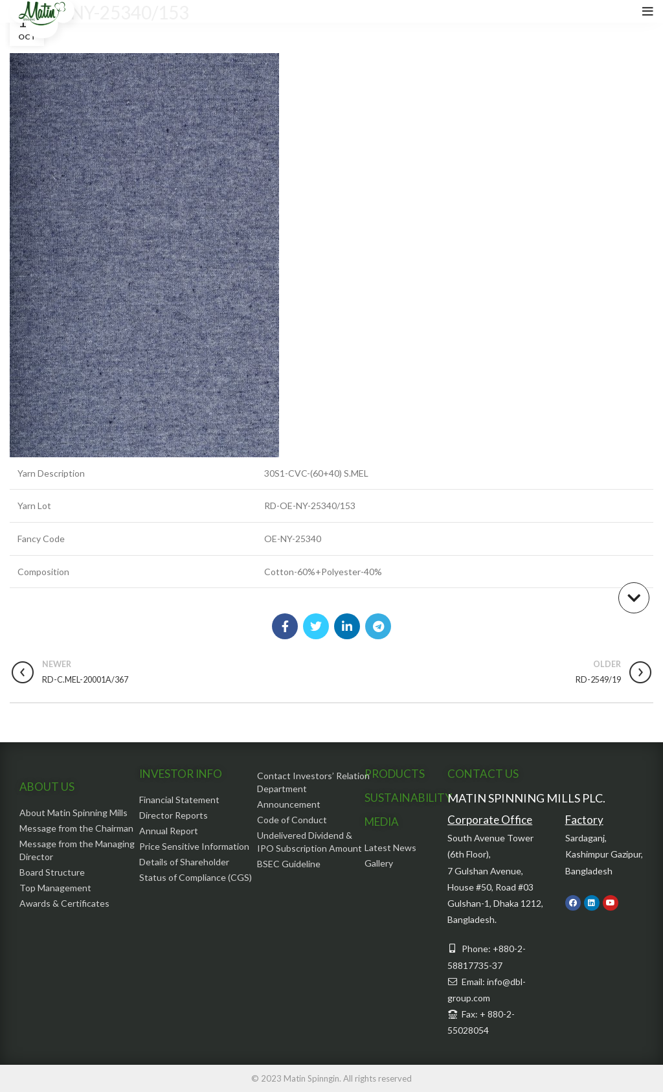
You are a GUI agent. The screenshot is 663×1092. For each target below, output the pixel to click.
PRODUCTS (395, 773)
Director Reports (173, 815)
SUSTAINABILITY (408, 797)
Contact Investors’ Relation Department (313, 782)
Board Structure (52, 872)
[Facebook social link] (285, 626)
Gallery (379, 863)
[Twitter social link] (316, 626)
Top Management (55, 887)
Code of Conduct (292, 819)
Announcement (288, 804)
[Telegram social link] (378, 626)
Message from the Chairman (76, 828)
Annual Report (168, 830)
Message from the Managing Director (77, 850)
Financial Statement (179, 799)
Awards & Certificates (64, 903)
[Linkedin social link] (347, 626)
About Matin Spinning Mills (73, 812)
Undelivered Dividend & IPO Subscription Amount (309, 842)
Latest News (390, 847)
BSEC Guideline (288, 863)
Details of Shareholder (184, 861)
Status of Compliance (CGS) (195, 877)
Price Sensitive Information (194, 846)
